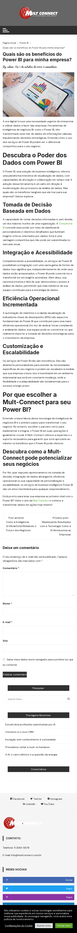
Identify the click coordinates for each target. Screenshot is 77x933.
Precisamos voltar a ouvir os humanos (27, 747)
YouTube (47, 804)
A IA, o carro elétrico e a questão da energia (31, 754)
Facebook (17, 799)
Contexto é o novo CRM (19, 732)
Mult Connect (41, 500)
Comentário (11, 568)
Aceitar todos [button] (64, 925)
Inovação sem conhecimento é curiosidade (30, 739)
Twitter (36, 799)
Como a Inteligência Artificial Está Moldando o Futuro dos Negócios (21, 526)
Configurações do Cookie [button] (19, 925)
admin (10, 67)
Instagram (54, 799)
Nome (7, 603)
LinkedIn (29, 804)
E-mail (7, 622)
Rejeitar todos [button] (44, 925)
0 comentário (50, 67)
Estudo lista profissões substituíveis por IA (30, 724)
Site (5, 640)
